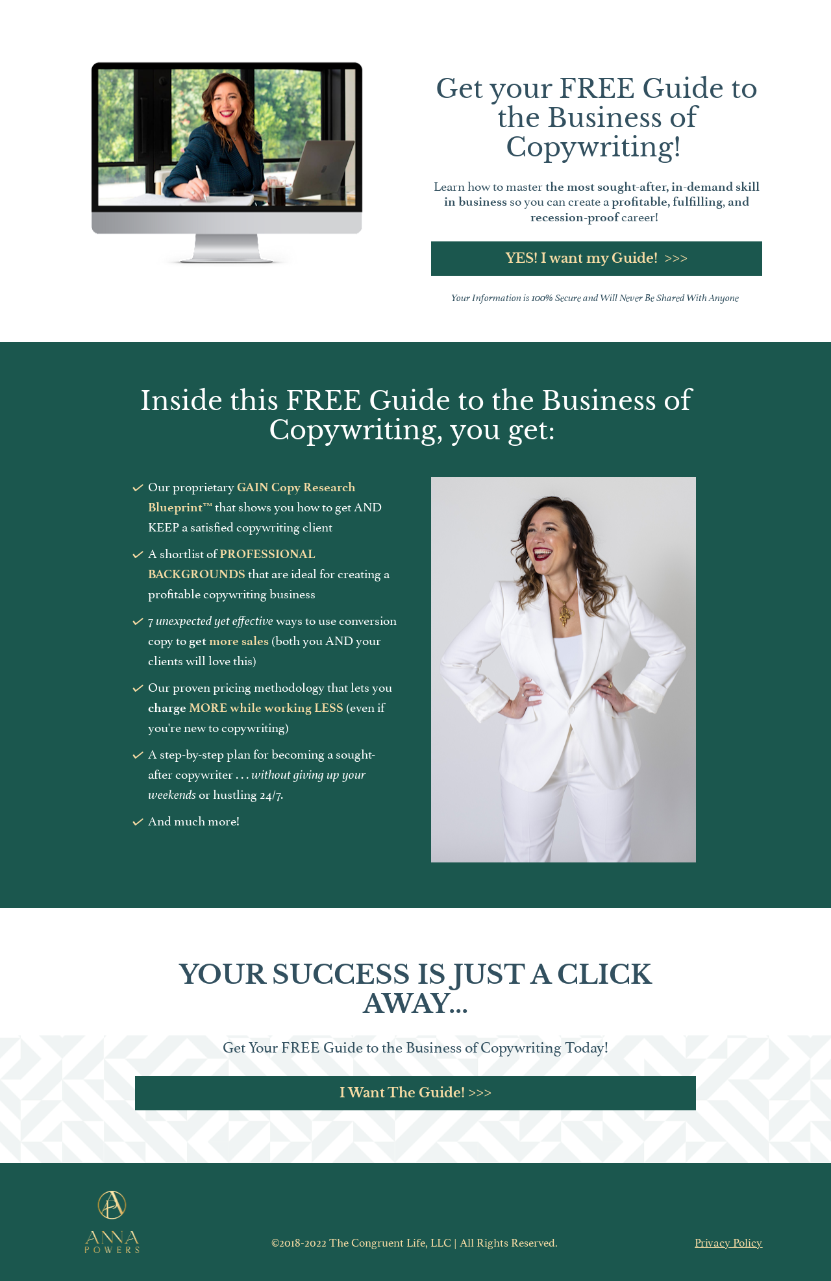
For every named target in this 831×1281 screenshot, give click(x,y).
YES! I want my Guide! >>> (597, 258)
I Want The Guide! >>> (415, 1093)
